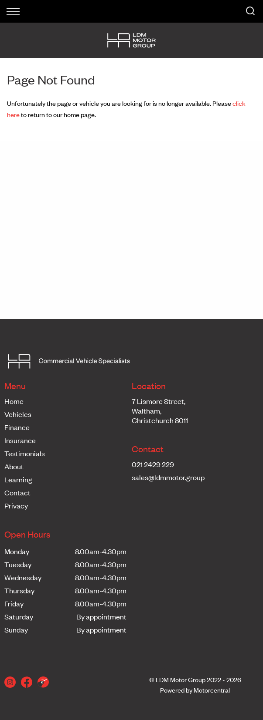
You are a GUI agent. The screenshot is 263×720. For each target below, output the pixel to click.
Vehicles (17, 414)
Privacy (16, 505)
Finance (17, 427)
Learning (18, 479)
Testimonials (24, 453)
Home (14, 401)
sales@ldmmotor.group (168, 477)
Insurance (20, 440)
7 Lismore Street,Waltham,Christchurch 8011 (160, 410)
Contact (17, 492)
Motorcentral (212, 689)
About (14, 466)
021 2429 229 (153, 464)
